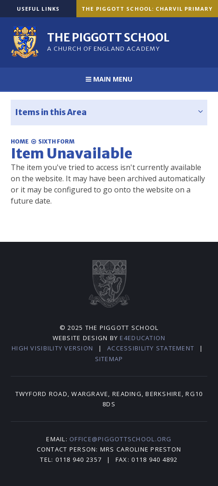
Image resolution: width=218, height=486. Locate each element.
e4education (142, 338)
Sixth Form (56, 141)
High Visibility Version (52, 348)
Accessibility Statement (150, 348)
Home (20, 141)
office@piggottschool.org (120, 439)
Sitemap (109, 359)
